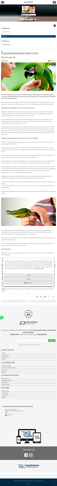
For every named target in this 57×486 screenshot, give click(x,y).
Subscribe (52, 340)
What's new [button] (4, 369)
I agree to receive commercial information (28, 344)
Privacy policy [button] (4, 393)
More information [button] (39, 268)
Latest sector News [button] (6, 34)
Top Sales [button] (3, 372)
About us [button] (3, 353)
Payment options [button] (5, 384)
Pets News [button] (4, 36)
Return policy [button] (4, 382)
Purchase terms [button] (5, 378)
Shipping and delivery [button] (6, 380)
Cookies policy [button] (5, 395)
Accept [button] (28, 275)
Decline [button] (28, 279)
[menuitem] (28, 353)
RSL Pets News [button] (5, 31)
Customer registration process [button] (8, 367)
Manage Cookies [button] (28, 282)
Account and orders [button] (6, 365)
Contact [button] (3, 359)
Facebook (6, 44)
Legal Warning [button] (4, 390)
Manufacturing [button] (4, 355)
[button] (55, 26)
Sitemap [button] (3, 397)
